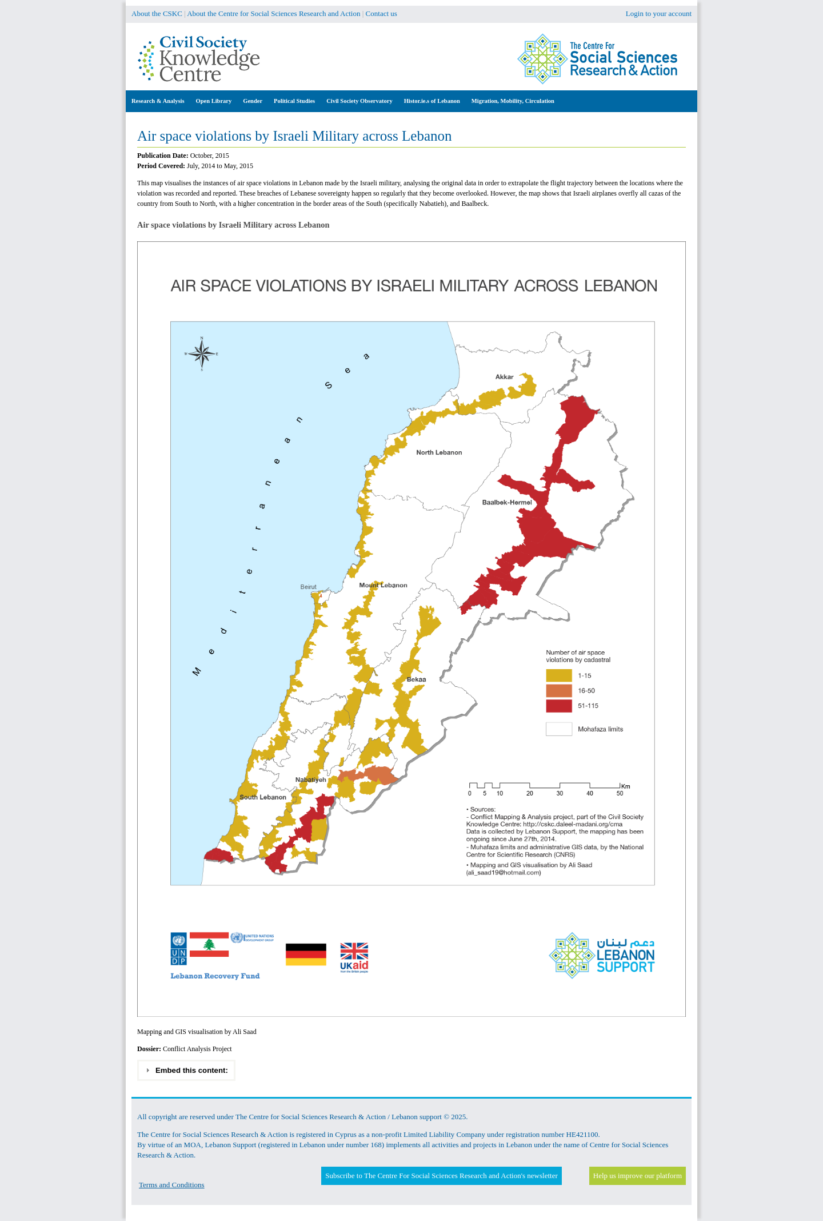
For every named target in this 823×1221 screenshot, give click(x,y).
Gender (252, 101)
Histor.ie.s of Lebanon (432, 101)
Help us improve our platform (637, 1175)
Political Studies (294, 101)
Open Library (214, 101)
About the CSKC (156, 13)
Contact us (381, 13)
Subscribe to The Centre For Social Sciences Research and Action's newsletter (441, 1175)
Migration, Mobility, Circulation (513, 101)
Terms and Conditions (172, 1184)
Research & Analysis (158, 101)
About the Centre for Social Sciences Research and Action (273, 13)
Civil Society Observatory (359, 101)
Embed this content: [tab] (186, 1070)
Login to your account (659, 13)
